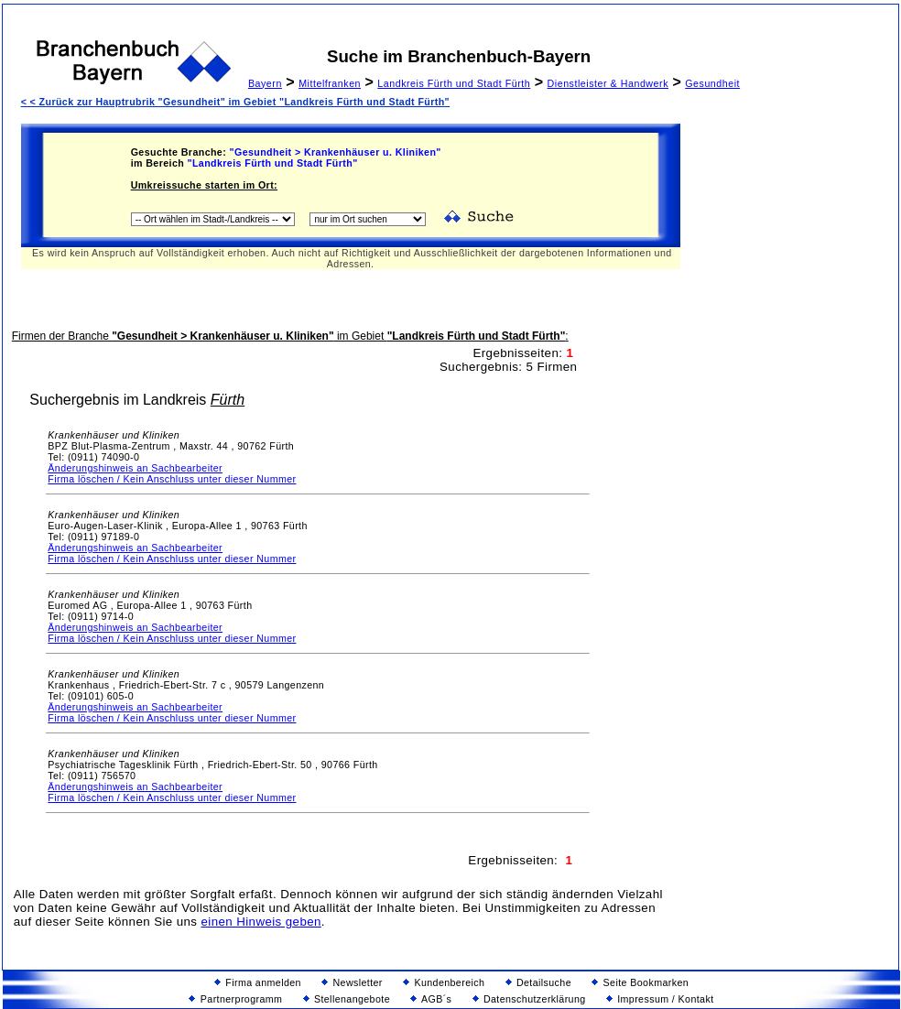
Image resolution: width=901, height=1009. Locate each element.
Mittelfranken (330, 83)
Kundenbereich (443, 982)
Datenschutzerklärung (529, 998)
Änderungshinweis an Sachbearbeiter (135, 467)
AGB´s (430, 998)
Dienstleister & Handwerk (608, 83)
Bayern (265, 83)
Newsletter (352, 982)
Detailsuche (538, 982)
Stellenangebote (346, 998)
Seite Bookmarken (640, 982)
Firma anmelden (257, 982)
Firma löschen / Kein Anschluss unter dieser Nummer (172, 478)
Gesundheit (712, 83)
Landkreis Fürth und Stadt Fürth (453, 83)
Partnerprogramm (235, 998)
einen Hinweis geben (261, 921)
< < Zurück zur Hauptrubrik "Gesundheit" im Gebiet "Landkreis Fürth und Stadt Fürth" (235, 101)
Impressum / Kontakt (660, 998)
